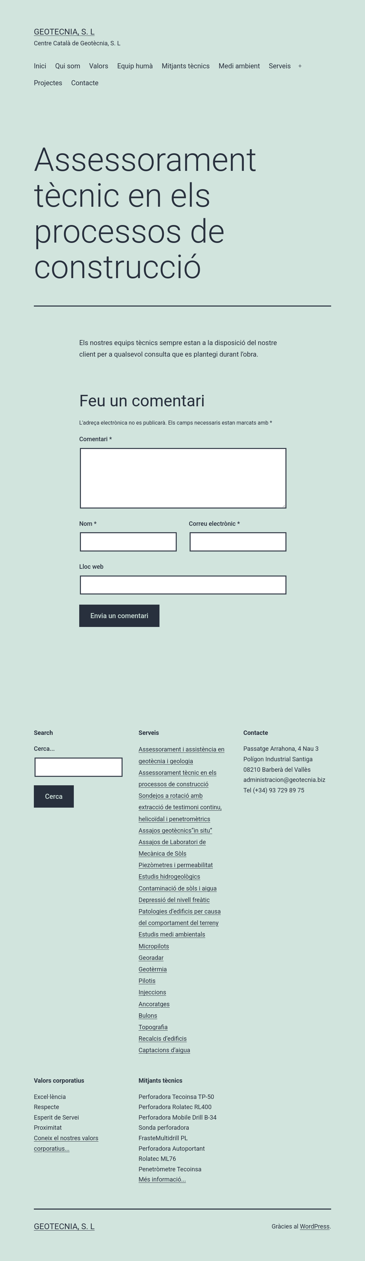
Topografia (153, 1027)
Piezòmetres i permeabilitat (175, 865)
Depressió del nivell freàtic (174, 899)
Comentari (95, 439)
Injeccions (152, 992)
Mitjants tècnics (186, 66)
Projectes (48, 83)
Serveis (280, 66)
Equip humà (135, 66)
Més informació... (162, 1179)
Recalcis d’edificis (162, 1038)
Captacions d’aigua (164, 1050)
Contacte (85, 83)
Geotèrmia (152, 969)
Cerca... (44, 748)
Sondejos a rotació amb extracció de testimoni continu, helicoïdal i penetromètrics (179, 807)
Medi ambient (239, 66)
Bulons (147, 1015)
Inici (40, 66)
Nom (87, 523)
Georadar (151, 957)
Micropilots (153, 946)
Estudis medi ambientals (171, 934)
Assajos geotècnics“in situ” (175, 830)
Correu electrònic (214, 523)
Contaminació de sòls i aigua (177, 888)
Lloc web (91, 566)
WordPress (314, 1226)
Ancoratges (154, 1004)
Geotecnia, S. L (64, 32)
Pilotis (146, 980)
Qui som (67, 66)
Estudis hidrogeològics (169, 876)
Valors (98, 66)
